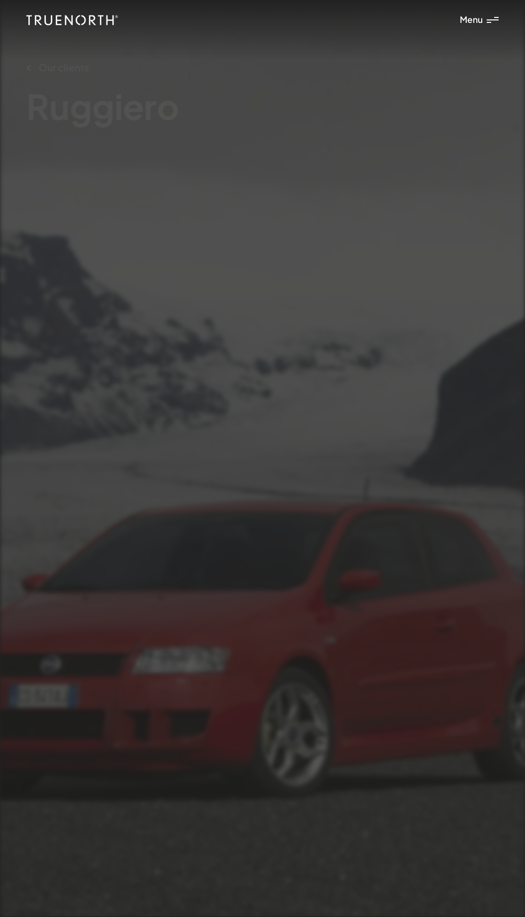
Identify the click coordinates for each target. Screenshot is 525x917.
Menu (479, 19)
